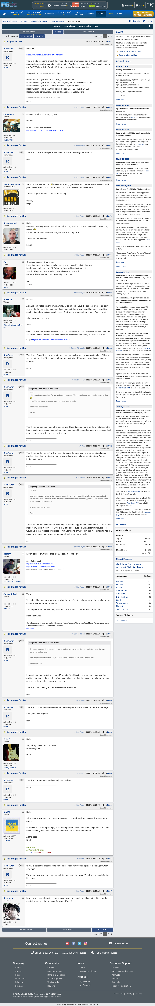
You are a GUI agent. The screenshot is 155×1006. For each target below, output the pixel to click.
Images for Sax (14, 41)
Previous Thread (27, 32)
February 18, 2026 (123, 186)
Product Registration (121, 986)
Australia (6, 841)
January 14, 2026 (123, 272)
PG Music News (123, 61)
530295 (109, 547)
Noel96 (81, 859)
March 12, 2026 (122, 130)
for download (140, 144)
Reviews (51, 986)
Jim (82, 446)
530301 (109, 587)
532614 (109, 805)
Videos (115, 978)
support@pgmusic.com (52, 996)
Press (17, 975)
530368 (109, 773)
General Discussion (39, 21)
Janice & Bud (78, 634)
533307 (109, 891)
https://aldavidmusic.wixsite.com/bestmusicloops (51, 340)
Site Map (139, 994)
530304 (109, 634)
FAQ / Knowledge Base (122, 971)
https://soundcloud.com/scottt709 (39, 564)
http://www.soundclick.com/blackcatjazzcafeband (45, 130)
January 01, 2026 (123, 407)
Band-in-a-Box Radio (57, 975)
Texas (5, 287)
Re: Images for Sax (16, 107)
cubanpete (79, 145)
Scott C (80, 700)
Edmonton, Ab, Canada (11, 581)
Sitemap (19, 986)
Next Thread (88, 32)
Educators (19, 982)
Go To (39, 36)
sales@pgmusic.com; (35, 996)
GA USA (6, 608)
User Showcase (57, 21)
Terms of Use (118, 994)
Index (58, 32)
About (17, 968)
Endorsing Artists (55, 978)
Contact (18, 971)
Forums (24, 21)
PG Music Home (10, 21)
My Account (85, 981)
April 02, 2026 (122, 66)
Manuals (116, 975)
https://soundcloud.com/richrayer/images (44, 55)
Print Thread (26, 36)
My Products (85, 985)
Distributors (20, 978)
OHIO (5, 68)
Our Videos (30, 628)
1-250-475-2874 (97, 3)
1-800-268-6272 (85, 3)
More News (121, 524)
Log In (147, 21)
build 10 (134, 117)
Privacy (129, 994)
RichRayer (79, 107)
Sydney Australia (9, 768)
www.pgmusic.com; (20, 996)
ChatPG (119, 32)
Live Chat (83, 6)
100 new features (133, 491)
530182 (109, 446)
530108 (109, 293)
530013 (109, 42)
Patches (115, 968)
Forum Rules (85, 26)
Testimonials (53, 982)
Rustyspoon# (78, 380)
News (82, 968)
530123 (109, 348)
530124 (109, 380)
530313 (109, 732)
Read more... (121, 100)
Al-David (80, 478)
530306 (109, 700)
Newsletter (121, 943)
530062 (109, 177)
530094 (109, 255)
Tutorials (116, 982)
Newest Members (124, 559)
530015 (109, 107)
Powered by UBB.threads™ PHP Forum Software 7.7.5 (77, 1004)
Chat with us (103, 953)
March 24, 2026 (122, 105)
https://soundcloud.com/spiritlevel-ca (40, 566)
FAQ (96, 26)
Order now (120, 262)
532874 (109, 859)
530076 (109, 216)
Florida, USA (8, 140)
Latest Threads (70, 26)
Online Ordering (101, 6)
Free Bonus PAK (123, 388)
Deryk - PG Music (76, 348)
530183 (109, 478)
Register (135, 21)
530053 (109, 145)
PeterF (81, 773)
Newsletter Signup (88, 971)
